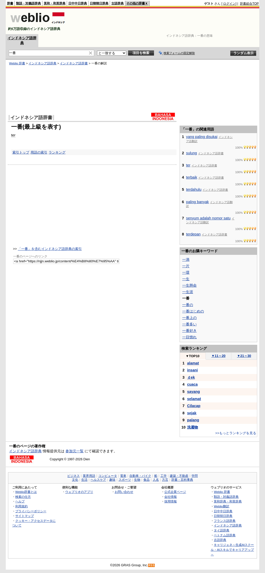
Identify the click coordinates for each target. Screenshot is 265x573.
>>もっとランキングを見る (235, 433)
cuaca (192, 384)
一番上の (189, 318)
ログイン (229, 3)
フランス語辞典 (224, 520)
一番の (187, 305)
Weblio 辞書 (17, 63)
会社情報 (170, 496)
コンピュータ (107, 475)
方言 (165, 479)
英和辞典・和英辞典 (228, 501)
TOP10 (193, 356)
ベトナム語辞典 (224, 535)
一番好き (189, 330)
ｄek (191, 377)
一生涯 (187, 292)
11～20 (218, 356)
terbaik (191, 177)
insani (192, 370)
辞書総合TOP (249, 3)
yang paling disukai (201, 137)
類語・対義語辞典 (28, 3)
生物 (137, 479)
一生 (185, 279)
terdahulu (193, 189)
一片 (185, 266)
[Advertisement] (164, 21)
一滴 (185, 259)
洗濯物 (192, 427)
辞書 (10, 3)
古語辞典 (117, 3)
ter (13, 135)
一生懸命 (189, 285)
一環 (185, 272)
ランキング (57, 152)
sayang (193, 391)
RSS (152, 565)
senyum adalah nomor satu (208, 218)
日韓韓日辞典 (99, 3)
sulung (191, 153)
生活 (84, 479)
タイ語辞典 (221, 530)
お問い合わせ (124, 491)
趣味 (112, 479)
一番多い (189, 324)
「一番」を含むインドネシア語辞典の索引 (50, 249)
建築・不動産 (179, 475)
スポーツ (125, 479)
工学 (163, 475)
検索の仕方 (23, 496)
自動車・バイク (140, 475)
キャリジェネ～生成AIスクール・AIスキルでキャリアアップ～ (232, 549)
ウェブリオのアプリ (79, 491)
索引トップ (20, 152)
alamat (193, 363)
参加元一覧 (74, 451)
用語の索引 (39, 152)
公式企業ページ (175, 491)
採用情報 (170, 501)
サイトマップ (24, 515)
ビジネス (73, 475)
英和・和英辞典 (54, 3)
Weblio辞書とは (26, 491)
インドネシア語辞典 (42, 63)
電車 (123, 475)
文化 (75, 479)
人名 (156, 479)
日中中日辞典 (77, 3)
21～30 (244, 356)
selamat (194, 399)
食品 (146, 479)
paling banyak (197, 202)
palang (193, 420)
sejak (191, 413)
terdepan (193, 234)
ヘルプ (20, 501)
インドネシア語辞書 (74, 63)
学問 (195, 475)
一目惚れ (189, 337)
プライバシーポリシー (30, 511)
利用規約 (21, 506)
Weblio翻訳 (221, 506)
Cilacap (193, 406)
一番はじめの (193, 311)
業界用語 (89, 475)
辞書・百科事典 (182, 479)
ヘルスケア (98, 479)
